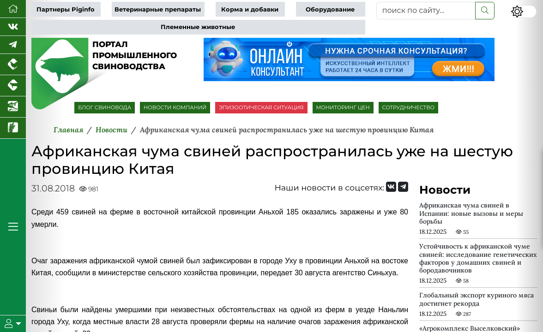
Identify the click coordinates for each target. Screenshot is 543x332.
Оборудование (330, 9)
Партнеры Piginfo (65, 9)
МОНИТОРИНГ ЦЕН (343, 107)
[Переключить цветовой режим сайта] (524, 11)
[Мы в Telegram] (13, 45)
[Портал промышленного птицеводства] (13, 64)
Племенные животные (198, 27)
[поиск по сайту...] (426, 10)
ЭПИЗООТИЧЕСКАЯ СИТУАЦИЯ (261, 107)
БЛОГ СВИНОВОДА (104, 107)
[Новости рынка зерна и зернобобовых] (13, 128)
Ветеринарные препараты (158, 9)
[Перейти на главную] (13, 9)
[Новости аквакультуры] (13, 107)
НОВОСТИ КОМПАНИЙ (175, 107)
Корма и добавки (249, 9)
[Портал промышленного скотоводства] (13, 85)
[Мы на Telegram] (403, 187)
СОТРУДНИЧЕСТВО (408, 107)
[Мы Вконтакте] (13, 27)
